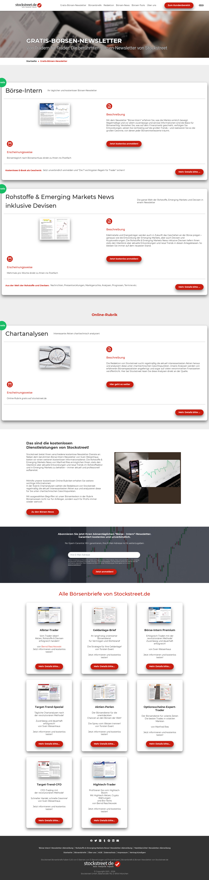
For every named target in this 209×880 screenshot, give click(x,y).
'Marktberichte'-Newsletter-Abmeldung (152, 848)
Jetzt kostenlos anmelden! (124, 143)
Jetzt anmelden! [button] (104, 571)
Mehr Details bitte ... (189, 172)
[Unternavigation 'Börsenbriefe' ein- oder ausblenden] (95, 5)
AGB (100, 852)
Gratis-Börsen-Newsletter (53, 61)
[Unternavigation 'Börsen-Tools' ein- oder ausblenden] (138, 5)
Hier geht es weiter (120, 384)
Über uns (92, 852)
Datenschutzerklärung (74, 565)
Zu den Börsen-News (42, 512)
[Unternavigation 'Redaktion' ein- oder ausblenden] (109, 5)
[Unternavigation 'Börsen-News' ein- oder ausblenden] (123, 5)
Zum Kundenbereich (179, 5)
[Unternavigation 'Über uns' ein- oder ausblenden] (151, 5)
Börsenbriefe (80, 852)
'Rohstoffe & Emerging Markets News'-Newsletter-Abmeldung (103, 848)
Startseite (31, 61)
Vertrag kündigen (138, 852)
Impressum (122, 852)
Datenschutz (110, 852)
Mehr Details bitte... (49, 666)
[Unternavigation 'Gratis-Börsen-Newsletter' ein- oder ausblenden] (73, 5)
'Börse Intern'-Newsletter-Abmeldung (56, 848)
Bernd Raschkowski (51, 646)
